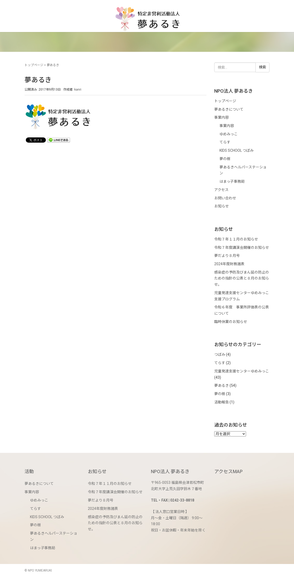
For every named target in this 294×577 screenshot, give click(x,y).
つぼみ (219, 354)
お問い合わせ (225, 198)
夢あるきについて (228, 109)
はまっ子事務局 (232, 181)
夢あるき (221, 385)
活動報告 (221, 402)
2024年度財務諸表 (229, 264)
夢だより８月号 (227, 255)
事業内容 (221, 117)
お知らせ (221, 206)
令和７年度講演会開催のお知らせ (241, 247)
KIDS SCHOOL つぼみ (236, 150)
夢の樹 (224, 159)
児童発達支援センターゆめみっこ (241, 371)
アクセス (221, 190)
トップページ (33, 65)
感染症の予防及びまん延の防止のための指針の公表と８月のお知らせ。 (241, 278)
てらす (224, 142)
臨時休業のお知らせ (230, 322)
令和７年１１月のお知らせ (236, 239)
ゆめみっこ (228, 134)
